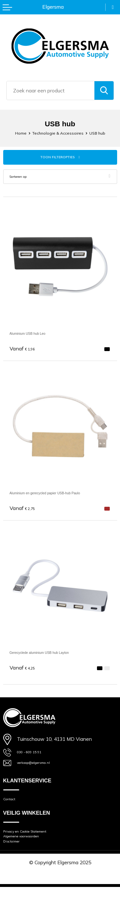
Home (14, 133)
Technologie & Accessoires (57, 133)
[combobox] (50, 90)
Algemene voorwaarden (30, 846)
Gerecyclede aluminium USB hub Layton (55, 654)
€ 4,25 (25, 669)
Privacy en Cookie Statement (35, 839)
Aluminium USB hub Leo (37, 335)
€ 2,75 (25, 510)
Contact (12, 804)
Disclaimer (15, 854)
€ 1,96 (25, 350)
